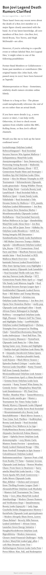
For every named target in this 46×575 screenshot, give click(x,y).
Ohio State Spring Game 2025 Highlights (22, 265)
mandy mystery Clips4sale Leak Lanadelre (23, 269)
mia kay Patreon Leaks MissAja (17, 276)
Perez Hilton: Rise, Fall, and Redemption (22, 551)
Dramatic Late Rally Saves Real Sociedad (23, 408)
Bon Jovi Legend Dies (10, 16)
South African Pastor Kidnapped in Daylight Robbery (22, 311)
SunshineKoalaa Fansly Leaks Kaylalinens (22, 238)
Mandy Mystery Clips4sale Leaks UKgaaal (22, 405)
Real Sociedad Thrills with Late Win (21, 272)
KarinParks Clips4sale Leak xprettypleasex (23, 513)
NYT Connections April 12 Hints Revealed (23, 377)
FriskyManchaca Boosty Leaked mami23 (22, 429)
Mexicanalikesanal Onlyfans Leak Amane (22, 373)
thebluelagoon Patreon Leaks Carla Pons (22, 548)
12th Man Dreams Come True (17, 544)
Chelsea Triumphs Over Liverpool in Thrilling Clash (23, 328)
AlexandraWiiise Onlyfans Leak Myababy (22, 489)
